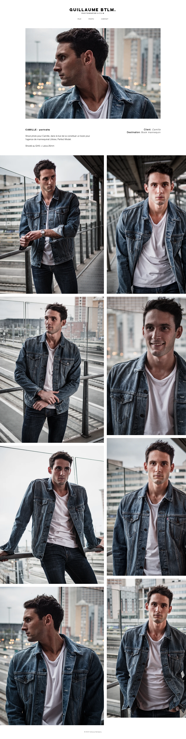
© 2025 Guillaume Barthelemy (93, 732)
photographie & (90, 13)
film (101, 13)
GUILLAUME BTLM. (92, 9)
